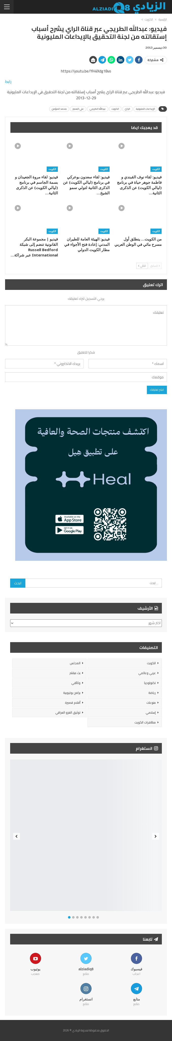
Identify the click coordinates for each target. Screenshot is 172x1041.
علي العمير (78, 108)
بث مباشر (75, 673)
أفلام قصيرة (72, 702)
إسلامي (151, 712)
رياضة (152, 693)
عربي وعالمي (147, 673)
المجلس (75, 663)
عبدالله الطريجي (98, 108)
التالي (142, 265)
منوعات (151, 702)
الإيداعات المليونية (145, 108)
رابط (8, 81)
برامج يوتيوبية (71, 693)
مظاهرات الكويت (145, 722)
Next (155, 836)
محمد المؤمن (59, 108)
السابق (155, 265)
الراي (127, 108)
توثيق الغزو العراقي (67, 712)
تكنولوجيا (150, 683)
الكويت (115, 108)
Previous (16, 836)
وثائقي (75, 683)
